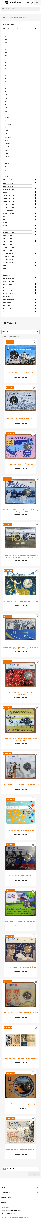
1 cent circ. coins (8, 195)
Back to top (34, 1174)
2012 (6, 82)
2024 (6, 43)
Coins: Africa (7, 290)
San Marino (8, 124)
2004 (6, 108)
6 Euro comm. (7, 244)
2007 (6, 98)
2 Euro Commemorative (11, 29)
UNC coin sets (7, 192)
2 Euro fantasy (8, 186)
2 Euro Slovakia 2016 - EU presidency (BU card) (20, 1104)
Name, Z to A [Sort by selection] (20, 332)
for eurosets (7, 309)
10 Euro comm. (8, 253)
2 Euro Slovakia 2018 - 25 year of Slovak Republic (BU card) (20, 1013)
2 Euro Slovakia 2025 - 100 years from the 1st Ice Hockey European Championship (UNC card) (20, 511)
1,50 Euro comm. (8, 226)
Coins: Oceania (8, 296)
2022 (6, 49)
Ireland (7, 147)
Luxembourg (8, 137)
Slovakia (7, 121)
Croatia (7, 150)
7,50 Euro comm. (8, 247)
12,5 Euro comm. (8, 257)
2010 (6, 88)
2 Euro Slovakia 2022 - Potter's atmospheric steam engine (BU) (21, 785)
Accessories (7, 303)
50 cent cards (7, 217)
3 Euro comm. (7, 235)
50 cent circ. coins (9, 214)
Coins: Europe (7, 284)
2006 (6, 101)
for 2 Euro (6, 306)
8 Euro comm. (7, 250)
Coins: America (8, 293)
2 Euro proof (7, 180)
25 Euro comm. (8, 266)
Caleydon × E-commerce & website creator (15, 1218)
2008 (6, 95)
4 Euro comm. (7, 238)
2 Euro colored (8, 183)
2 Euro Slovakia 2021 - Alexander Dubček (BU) (20, 876)
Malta (6, 134)
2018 (6, 62)
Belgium (7, 173)
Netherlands (8, 153)
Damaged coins (8, 299)
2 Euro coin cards (9, 32)
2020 (6, 56)
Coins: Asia (6, 287)
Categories (9, 24)
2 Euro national (8, 229)
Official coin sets (8, 189)
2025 (6, 39)
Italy (6, 114)
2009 (6, 91)
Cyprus (7, 170)
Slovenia (7, 117)
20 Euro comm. (8, 263)
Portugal (7, 127)
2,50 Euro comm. (8, 232)
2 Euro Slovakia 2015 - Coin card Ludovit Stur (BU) (20, 1150)
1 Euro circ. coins (8, 220)
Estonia (7, 166)
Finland (7, 163)
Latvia (6, 140)
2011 (6, 85)
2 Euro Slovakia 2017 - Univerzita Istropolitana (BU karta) (20, 1058)
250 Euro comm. (8, 281)
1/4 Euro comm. (8, 210)
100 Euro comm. (8, 278)
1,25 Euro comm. (8, 223)
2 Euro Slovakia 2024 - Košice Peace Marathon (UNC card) (20, 601)
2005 (6, 104)
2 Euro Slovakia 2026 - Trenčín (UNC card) (20, 464)
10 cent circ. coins (9, 204)
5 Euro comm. (7, 241)
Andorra (7, 176)
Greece (7, 157)
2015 (6, 72)
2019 (6, 59)
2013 (6, 78)
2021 (6, 52)
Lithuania (7, 143)
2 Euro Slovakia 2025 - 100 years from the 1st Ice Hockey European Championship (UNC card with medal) (20, 556)
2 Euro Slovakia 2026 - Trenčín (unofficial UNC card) (20, 373)
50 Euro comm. (8, 275)
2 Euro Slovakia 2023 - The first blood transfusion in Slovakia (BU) (20, 694)
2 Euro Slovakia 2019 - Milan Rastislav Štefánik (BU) (20, 967)
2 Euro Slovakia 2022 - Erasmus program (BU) (20, 830)
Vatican (7, 111)
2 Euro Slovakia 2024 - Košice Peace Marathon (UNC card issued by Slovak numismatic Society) (20, 648)
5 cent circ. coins (8, 201)
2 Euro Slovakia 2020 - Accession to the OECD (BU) (20, 921)
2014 (6, 75)
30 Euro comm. (8, 269)
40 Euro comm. (8, 272)
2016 (6, 69)
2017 (6, 65)
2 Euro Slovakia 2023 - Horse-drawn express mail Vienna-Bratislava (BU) (20, 739)
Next (12, 1169)
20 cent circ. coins (9, 207)
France (7, 160)
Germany (7, 131)
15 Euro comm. (8, 260)
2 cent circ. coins (8, 198)
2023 (6, 46)
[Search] (20, 9)
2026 (6, 36)
